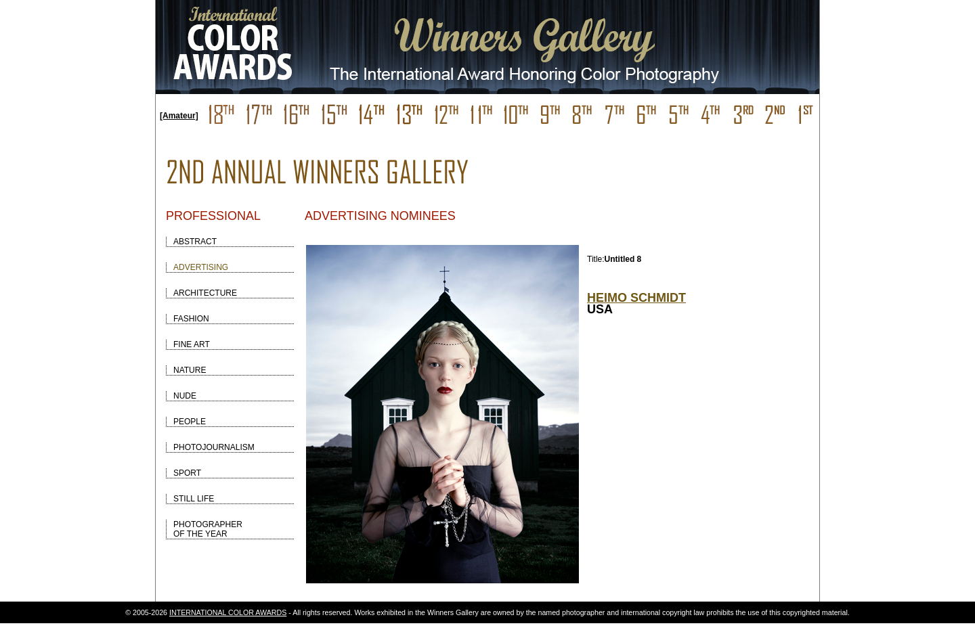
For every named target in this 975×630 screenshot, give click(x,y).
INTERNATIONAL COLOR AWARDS (227, 612)
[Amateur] (179, 115)
